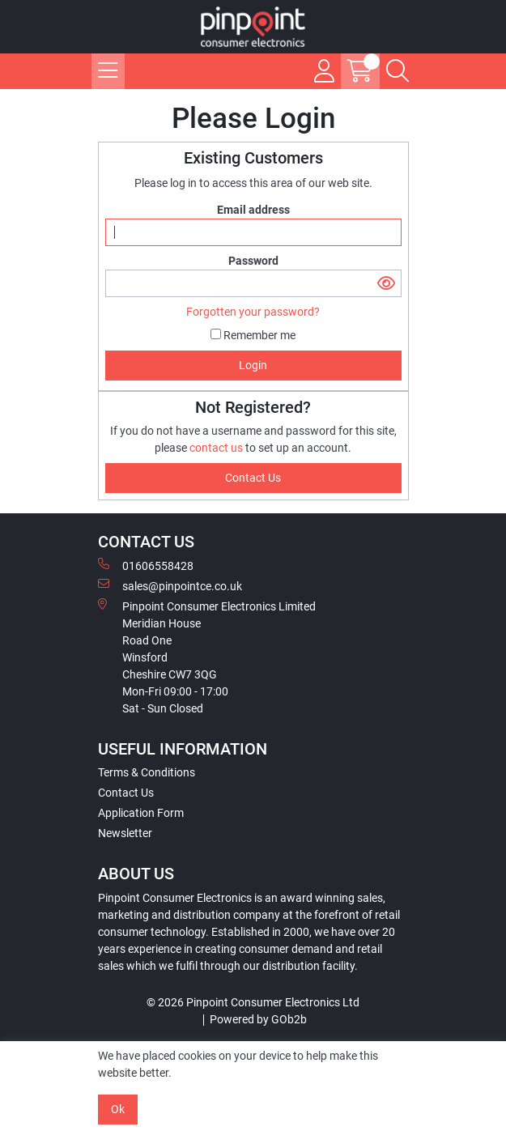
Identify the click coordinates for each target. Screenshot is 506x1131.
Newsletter (125, 833)
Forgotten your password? (253, 311)
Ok (118, 1109)
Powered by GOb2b (258, 1019)
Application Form (141, 812)
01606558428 (145, 565)
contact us (217, 447)
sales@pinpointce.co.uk (170, 585)
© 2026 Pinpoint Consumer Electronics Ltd (253, 1002)
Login (253, 365)
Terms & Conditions (146, 772)
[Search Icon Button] (397, 71)
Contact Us (126, 792)
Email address (253, 209)
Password (253, 260)
